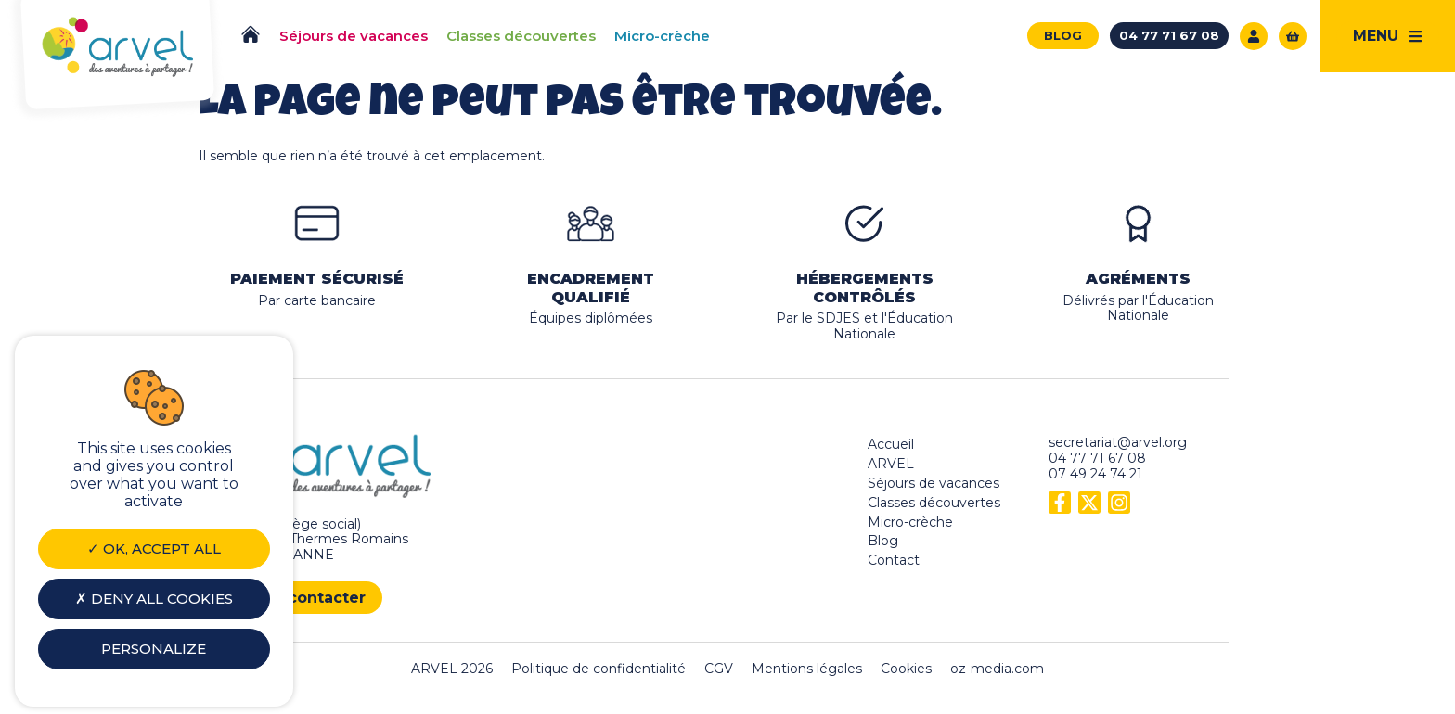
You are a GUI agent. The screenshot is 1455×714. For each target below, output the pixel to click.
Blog (883, 540)
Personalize (153, 648)
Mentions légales (807, 669)
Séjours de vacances (933, 483)
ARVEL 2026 (452, 669)
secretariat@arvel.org (1118, 442)
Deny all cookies (154, 598)
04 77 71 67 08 (1097, 458)
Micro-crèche (910, 522)
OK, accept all (154, 548)
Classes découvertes (934, 502)
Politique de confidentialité (598, 669)
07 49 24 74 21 (1095, 473)
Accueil (891, 444)
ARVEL (891, 463)
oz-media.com (997, 669)
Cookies (906, 669)
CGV (718, 669)
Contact (894, 560)
